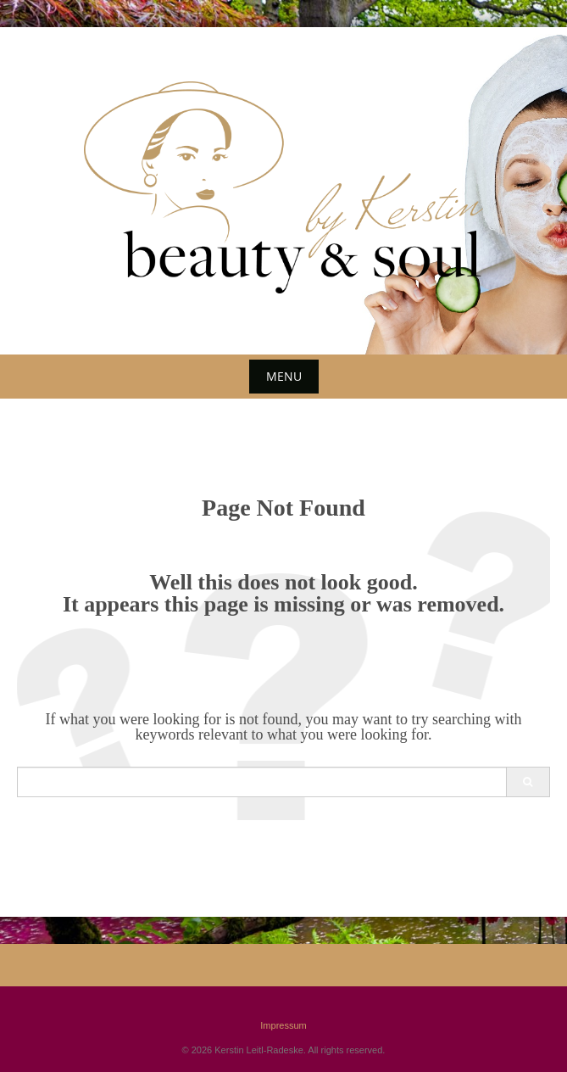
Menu (284, 376)
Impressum (283, 1025)
